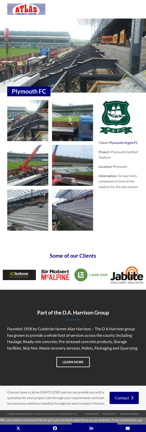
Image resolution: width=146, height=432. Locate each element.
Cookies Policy (92, 413)
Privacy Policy (109, 413)
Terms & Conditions (129, 413)
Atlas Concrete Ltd (18, 413)
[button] (18, 428)
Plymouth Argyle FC (123, 143)
